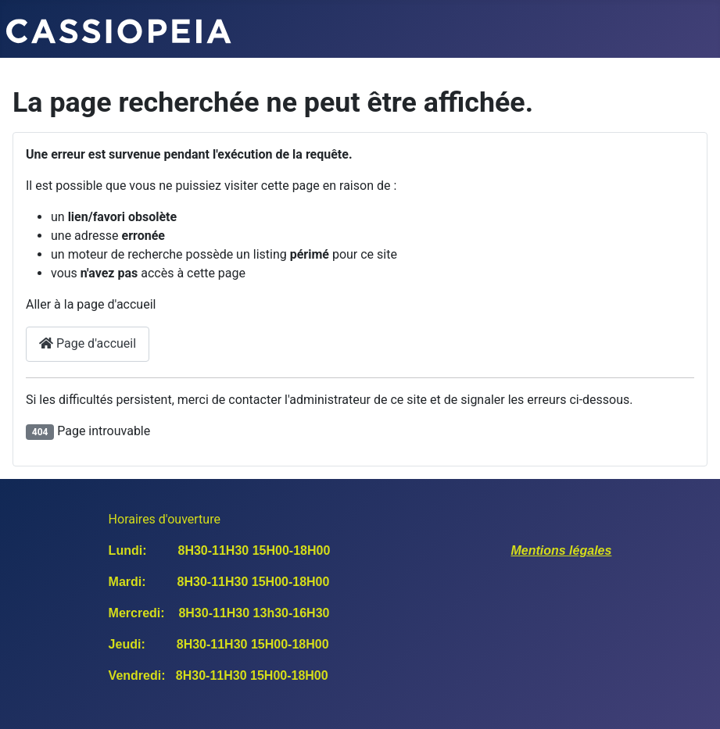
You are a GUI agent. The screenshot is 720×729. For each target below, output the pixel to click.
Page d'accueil (87, 343)
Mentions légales (560, 550)
